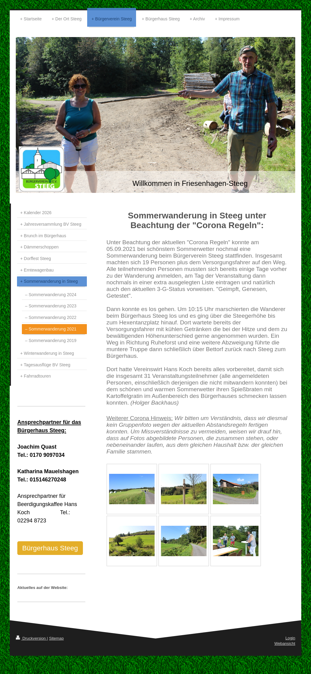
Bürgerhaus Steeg (50, 548)
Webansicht (284, 643)
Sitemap (56, 638)
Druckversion (31, 638)
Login (290, 638)
